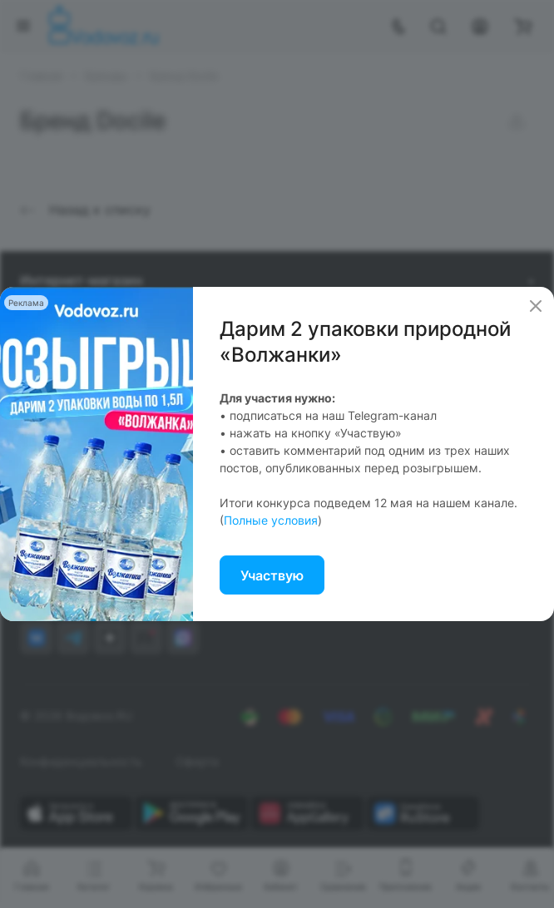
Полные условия (271, 520)
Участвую (272, 575)
